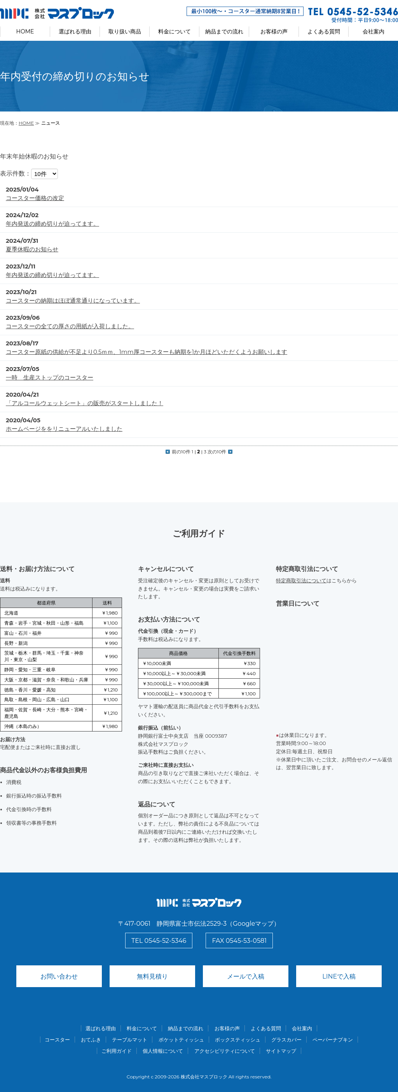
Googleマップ (253, 923)
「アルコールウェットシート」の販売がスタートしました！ (84, 403)
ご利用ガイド (116, 1051)
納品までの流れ (224, 31)
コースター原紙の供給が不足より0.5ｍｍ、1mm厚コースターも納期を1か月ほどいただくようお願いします (146, 351)
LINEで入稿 (339, 976)
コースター (57, 1039)
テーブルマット (129, 1039)
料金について (174, 31)
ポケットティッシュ (181, 1039)
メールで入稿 (245, 976)
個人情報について (163, 1051)
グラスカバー (286, 1039)
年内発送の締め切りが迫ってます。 (52, 223)
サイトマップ (281, 1051)
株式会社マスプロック (204, 1077)
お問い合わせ (59, 976)
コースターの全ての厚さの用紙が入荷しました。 (70, 326)
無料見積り (152, 976)
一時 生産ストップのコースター (49, 377)
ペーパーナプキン (332, 1039)
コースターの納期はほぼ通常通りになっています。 (73, 300)
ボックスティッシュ (237, 1039)
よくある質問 (323, 31)
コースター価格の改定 (35, 198)
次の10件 (220, 452)
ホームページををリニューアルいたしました (64, 428)
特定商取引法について (301, 580)
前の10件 (178, 452)
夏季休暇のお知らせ (32, 249)
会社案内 (373, 31)
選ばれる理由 (75, 31)
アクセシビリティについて (224, 1051)
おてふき (91, 1039)
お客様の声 (274, 31)
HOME (25, 31)
